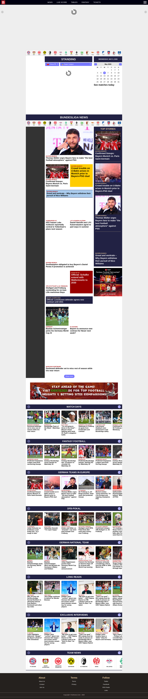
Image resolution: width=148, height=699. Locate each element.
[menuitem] (23, 2)
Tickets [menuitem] (97, 2)
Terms (74, 678)
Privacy (74, 681)
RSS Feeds (106, 684)
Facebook (106, 681)
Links (106, 687)
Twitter (106, 678)
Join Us (42, 684)
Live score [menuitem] (62, 2)
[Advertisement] (74, 32)
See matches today (104, 82)
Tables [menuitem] (74, 2)
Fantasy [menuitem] (85, 2)
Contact (41, 681)
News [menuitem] (50, 2)
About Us (42, 678)
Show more (69, 373)
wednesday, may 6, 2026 (107, 56)
